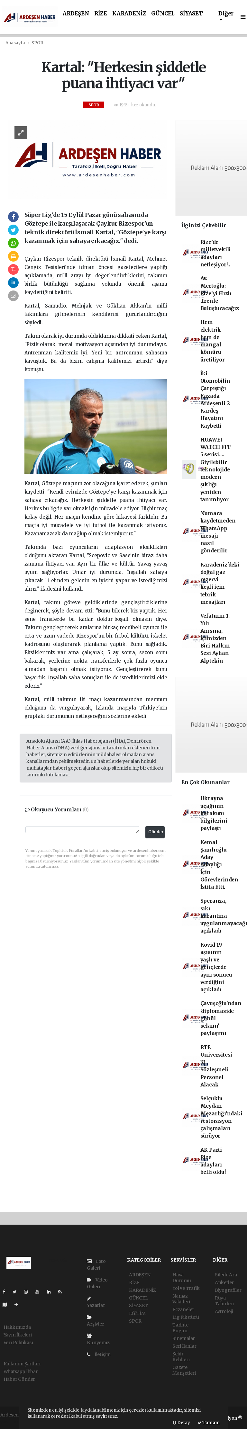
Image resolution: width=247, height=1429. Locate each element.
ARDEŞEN (76, 13)
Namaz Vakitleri (181, 1299)
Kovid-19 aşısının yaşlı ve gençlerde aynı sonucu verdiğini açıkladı (216, 967)
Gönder (156, 831)
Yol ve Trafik (186, 1288)
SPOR (37, 43)
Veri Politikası (18, 1342)
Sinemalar (183, 1338)
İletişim (99, 1354)
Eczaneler (183, 1309)
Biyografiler (228, 1290)
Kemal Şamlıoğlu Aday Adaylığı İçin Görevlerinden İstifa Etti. (219, 864)
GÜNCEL (163, 13)
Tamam (208, 1422)
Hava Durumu (181, 1277)
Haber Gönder (19, 1379)
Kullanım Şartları (22, 1364)
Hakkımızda (17, 1327)
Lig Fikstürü (185, 1317)
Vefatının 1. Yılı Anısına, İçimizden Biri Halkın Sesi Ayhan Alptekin (215, 638)
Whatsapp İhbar (21, 1371)
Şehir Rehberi (181, 1356)
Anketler (224, 1282)
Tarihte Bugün (180, 1328)
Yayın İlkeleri (18, 1335)
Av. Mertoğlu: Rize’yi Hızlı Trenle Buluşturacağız (219, 293)
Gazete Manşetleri (184, 1370)
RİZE (100, 13)
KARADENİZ (129, 13)
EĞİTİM (137, 1313)
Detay (181, 1422)
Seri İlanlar (184, 1346)
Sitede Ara (226, 1275)
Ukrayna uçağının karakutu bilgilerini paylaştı (213, 813)
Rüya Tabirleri (224, 1301)
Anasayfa (15, 43)
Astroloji (224, 1311)
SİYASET (191, 13)
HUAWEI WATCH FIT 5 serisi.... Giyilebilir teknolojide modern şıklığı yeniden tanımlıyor (215, 470)
